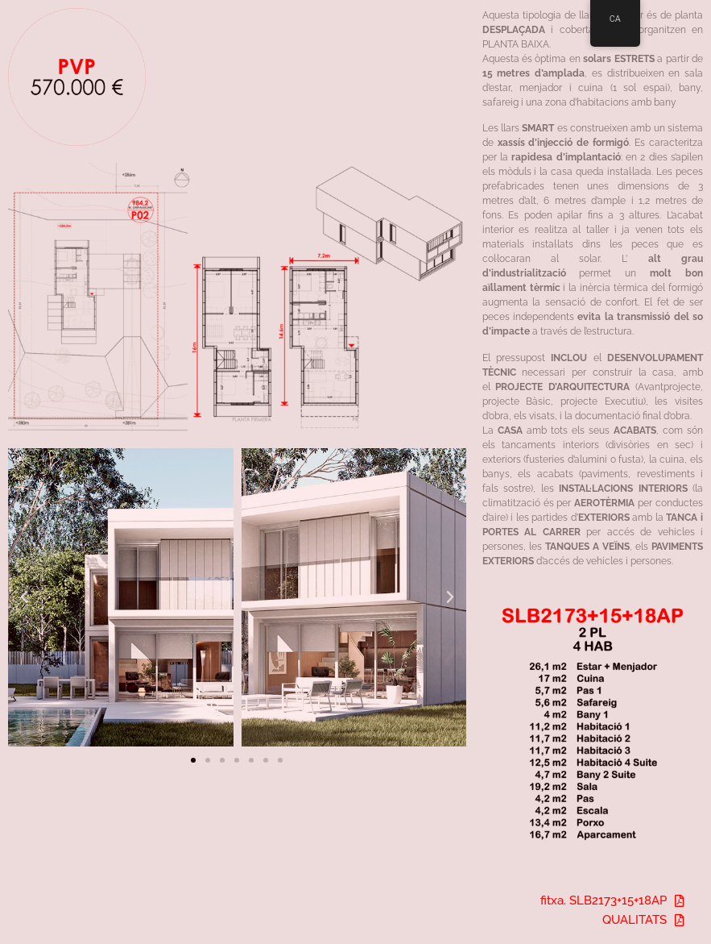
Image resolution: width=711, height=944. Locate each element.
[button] (24, 597)
